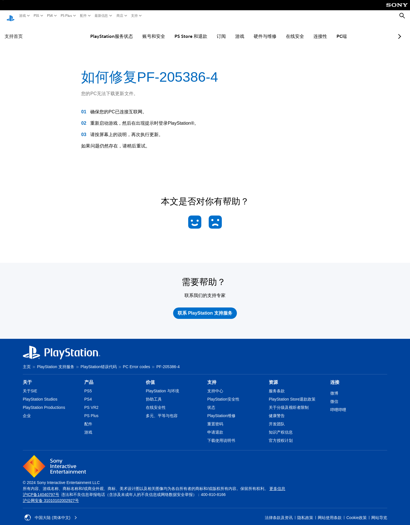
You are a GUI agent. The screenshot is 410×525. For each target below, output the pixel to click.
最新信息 (101, 15)
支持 (134, 15)
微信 (334, 396)
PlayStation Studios (40, 393)
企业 (27, 410)
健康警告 (277, 410)
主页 (27, 361)
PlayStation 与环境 (162, 385)
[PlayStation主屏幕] (10, 16)
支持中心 (215, 385)
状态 (211, 402)
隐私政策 (305, 512)
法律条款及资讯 (279, 512)
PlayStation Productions (44, 402)
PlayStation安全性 (223, 393)
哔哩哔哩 (338, 404)
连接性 (306, 31)
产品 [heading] (88, 376)
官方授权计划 (281, 435)
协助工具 (154, 393)
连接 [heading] (334, 376)
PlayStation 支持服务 (55, 361)
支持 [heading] (211, 376)
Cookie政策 (356, 512)
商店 (119, 15)
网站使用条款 (330, 512)
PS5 (36, 15)
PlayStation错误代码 (99, 361)
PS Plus (66, 15)
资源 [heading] (273, 376)
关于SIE (30, 385)
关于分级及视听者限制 (289, 402)
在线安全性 (156, 402)
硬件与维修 (250, 31)
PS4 (50, 15)
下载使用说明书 (221, 435)
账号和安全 (139, 31)
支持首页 (14, 31)
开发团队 (277, 418)
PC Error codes (136, 361)
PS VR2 (91, 402)
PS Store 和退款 (176, 31)
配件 (83, 15)
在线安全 (281, 31)
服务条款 (277, 385)
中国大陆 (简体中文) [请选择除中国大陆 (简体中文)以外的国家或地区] (51, 512)
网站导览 (379, 512)
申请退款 (215, 426)
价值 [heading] (150, 376)
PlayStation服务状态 (97, 31)
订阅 (207, 31)
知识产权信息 (281, 426)
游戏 (22, 15)
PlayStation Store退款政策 (292, 393)
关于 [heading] (27, 376)
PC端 (327, 31)
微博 (334, 387)
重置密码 (215, 418)
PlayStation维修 (221, 410)
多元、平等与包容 (162, 410)
